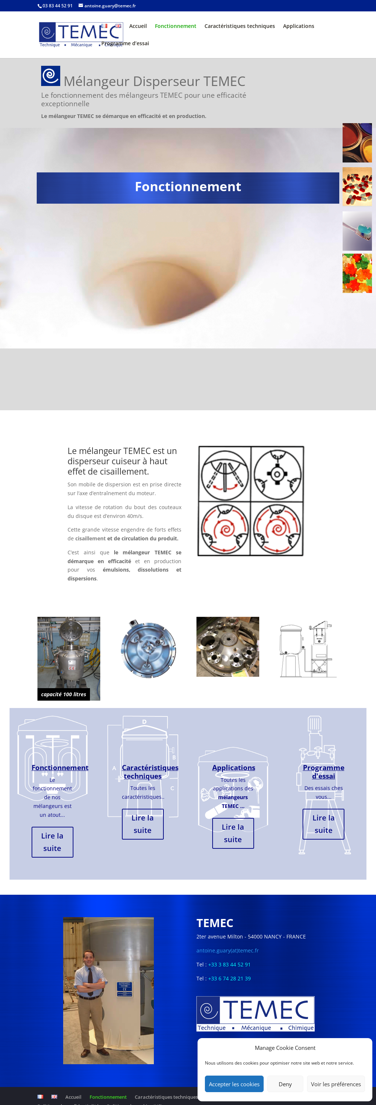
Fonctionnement (175, 26)
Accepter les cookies (234, 1084)
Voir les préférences (336, 1084)
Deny (285, 1084)
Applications (298, 26)
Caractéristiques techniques (240, 26)
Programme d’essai (125, 44)
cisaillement (90, 538)
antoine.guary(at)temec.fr (227, 950)
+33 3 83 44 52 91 (229, 964)
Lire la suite (52, 842)
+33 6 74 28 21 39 (229, 978)
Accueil (138, 26)
